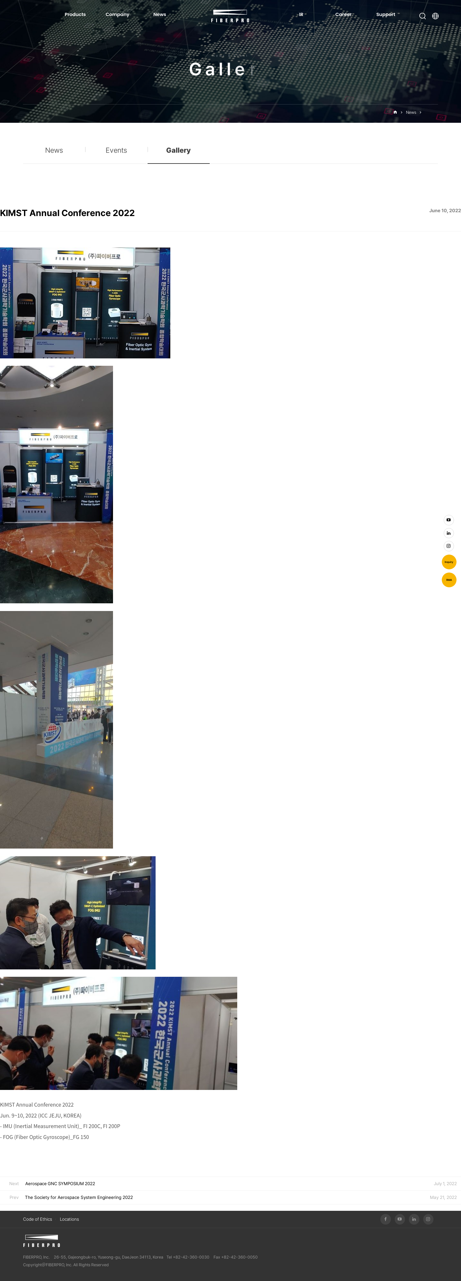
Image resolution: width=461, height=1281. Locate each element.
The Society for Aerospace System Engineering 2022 (79, 1197)
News (159, 14)
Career (344, 14)
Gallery (431, 112)
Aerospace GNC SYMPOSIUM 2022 (60, 1183)
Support (385, 14)
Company (117, 14)
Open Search (422, 16)
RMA (449, 580)
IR (301, 14)
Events (116, 155)
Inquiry (449, 562)
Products (75, 14)
